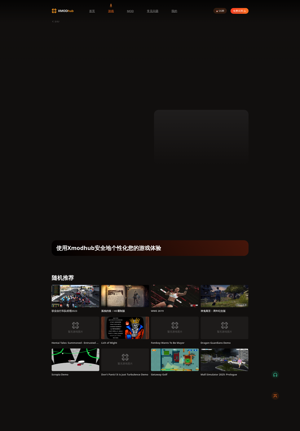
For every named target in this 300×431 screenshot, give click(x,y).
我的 (174, 11)
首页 (92, 11)
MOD (130, 11)
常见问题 (152, 11)
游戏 (111, 11)
